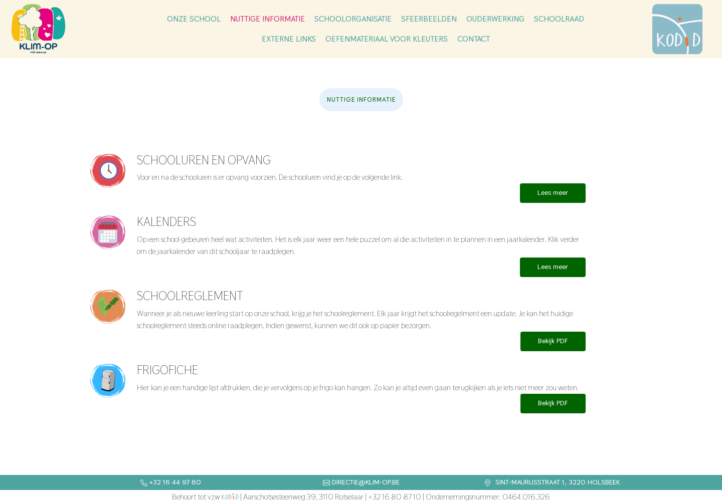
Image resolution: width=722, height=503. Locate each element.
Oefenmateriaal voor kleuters (386, 39)
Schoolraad (559, 19)
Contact (473, 39)
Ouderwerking (495, 19)
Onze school (194, 19)
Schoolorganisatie (353, 19)
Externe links (289, 39)
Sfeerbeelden (429, 19)
